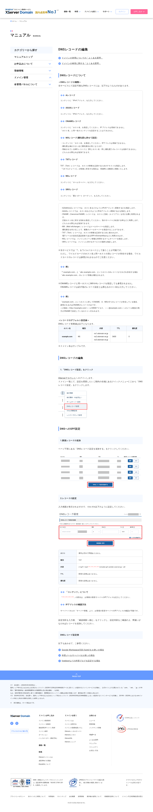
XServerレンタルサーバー (73, 731)
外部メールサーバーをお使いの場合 (78, 655)
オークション (43, 735)
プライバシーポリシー (17, 796)
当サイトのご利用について (37, 796)
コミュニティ (93, 747)
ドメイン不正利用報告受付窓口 (132, 796)
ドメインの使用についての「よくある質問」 (82, 58)
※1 (13, 9)
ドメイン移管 (43, 731)
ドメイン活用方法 (70, 724)
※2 (57, 10)
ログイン (122, 11)
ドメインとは (69, 720)
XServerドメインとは (46, 757)
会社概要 (72, 796)
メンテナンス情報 (95, 728)
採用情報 (81, 796)
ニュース (92, 720)
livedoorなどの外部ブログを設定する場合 (81, 661)
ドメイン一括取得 (45, 724)
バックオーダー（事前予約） (48, 738)
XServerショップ (70, 742)
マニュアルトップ (23, 57)
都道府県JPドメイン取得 (47, 728)
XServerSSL (68, 738)
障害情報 (92, 724)
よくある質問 (93, 740)
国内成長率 (46, 12)
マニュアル (23, 21)
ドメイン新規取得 (45, 720)
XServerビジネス (70, 735)
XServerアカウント (67, 378)
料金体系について (45, 764)
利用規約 (51, 796)
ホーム (13, 21)
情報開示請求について (111, 796)
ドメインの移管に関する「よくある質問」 (81, 63)
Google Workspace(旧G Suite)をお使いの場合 (83, 650)
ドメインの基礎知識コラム (73, 728)
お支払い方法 (93, 750)
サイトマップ (61, 796)
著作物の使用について (94, 796)
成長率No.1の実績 (45, 761)
